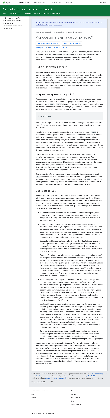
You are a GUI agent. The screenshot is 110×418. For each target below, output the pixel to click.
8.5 (54, 48)
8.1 (67, 48)
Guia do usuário (55, 2)
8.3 (60, 48)
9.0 (47, 48)
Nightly (38, 48)
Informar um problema (48, 43)
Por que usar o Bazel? (11, 14)
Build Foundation (42, 22)
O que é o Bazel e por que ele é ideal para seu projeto (28, 9)
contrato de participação (44, 25)
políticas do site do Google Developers (57, 378)
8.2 (64, 48)
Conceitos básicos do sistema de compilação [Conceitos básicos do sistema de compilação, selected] (43, 14)
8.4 (57, 48)
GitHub (103, 2)
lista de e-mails (92, 22)
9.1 (43, 48)
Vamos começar (39, 2)
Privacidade (50, 413)
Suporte (73, 394)
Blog (32, 394)
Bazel (37, 32)
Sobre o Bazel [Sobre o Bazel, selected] (24, 2)
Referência (69, 2)
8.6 (50, 48)
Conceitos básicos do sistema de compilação (67, 32)
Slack (72, 401)
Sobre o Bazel (46, 32)
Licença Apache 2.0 (89, 376)
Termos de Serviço (37, 413)
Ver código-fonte (72, 43)
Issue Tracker (75, 398)
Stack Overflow (76, 404)
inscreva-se (58, 25)
